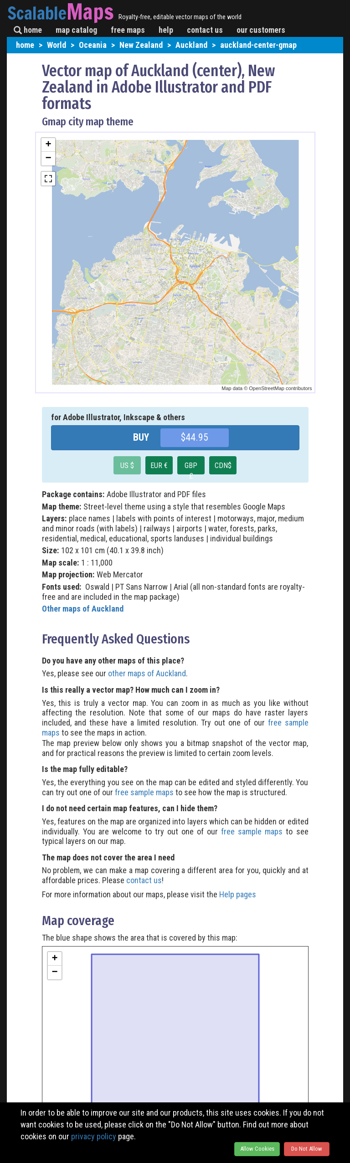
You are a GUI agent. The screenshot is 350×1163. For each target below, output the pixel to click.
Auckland (191, 45)
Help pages (237, 894)
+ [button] (48, 145)
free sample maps (144, 792)
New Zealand (141, 45)
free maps (128, 30)
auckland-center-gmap (258, 45)
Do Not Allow (306, 1148)
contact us (205, 30)
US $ (127, 465)
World (56, 45)
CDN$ (223, 465)
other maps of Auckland (147, 673)
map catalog (76, 30)
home (28, 30)
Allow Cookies (257, 1148)
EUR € (159, 465)
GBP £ (191, 467)
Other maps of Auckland (83, 608)
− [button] (48, 158)
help (166, 30)
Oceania (93, 45)
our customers (261, 30)
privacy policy (93, 1136)
